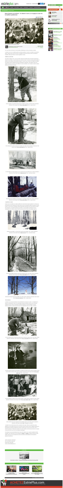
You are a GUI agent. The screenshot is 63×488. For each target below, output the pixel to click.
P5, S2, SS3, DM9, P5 (23, 274)
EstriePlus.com (6, 486)
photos (23, 433)
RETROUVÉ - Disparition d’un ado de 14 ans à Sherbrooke (58, 49)
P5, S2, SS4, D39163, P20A (25, 399)
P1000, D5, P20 (23, 232)
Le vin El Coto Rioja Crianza (55, 21)
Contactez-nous (28, 3)
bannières (11, 484)
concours (14, 484)
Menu (7, 7)
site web (35, 484)
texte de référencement (30, 484)
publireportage (24, 484)
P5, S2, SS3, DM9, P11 (20, 147)
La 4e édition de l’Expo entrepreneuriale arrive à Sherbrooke (57, 39)
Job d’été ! (53, 13)
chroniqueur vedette (42, 484)
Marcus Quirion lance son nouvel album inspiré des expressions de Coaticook (57, 46)
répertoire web (19, 484)
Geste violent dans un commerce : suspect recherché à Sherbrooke (58, 43)
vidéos (27, 433)
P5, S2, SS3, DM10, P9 (25, 338)
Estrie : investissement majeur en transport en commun (58, 32)
